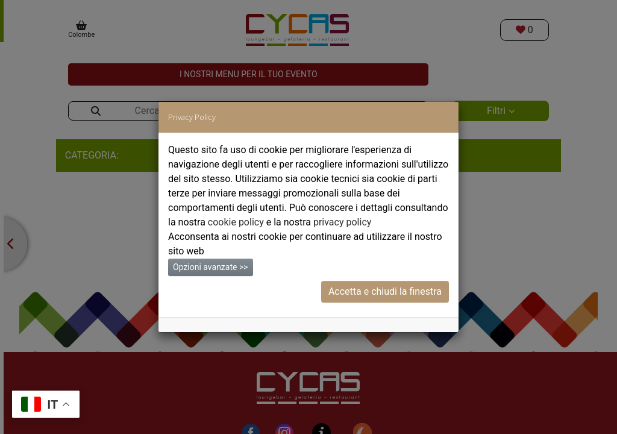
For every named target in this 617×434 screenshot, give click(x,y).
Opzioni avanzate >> (210, 267)
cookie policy (236, 222)
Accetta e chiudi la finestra (385, 291)
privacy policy (342, 222)
